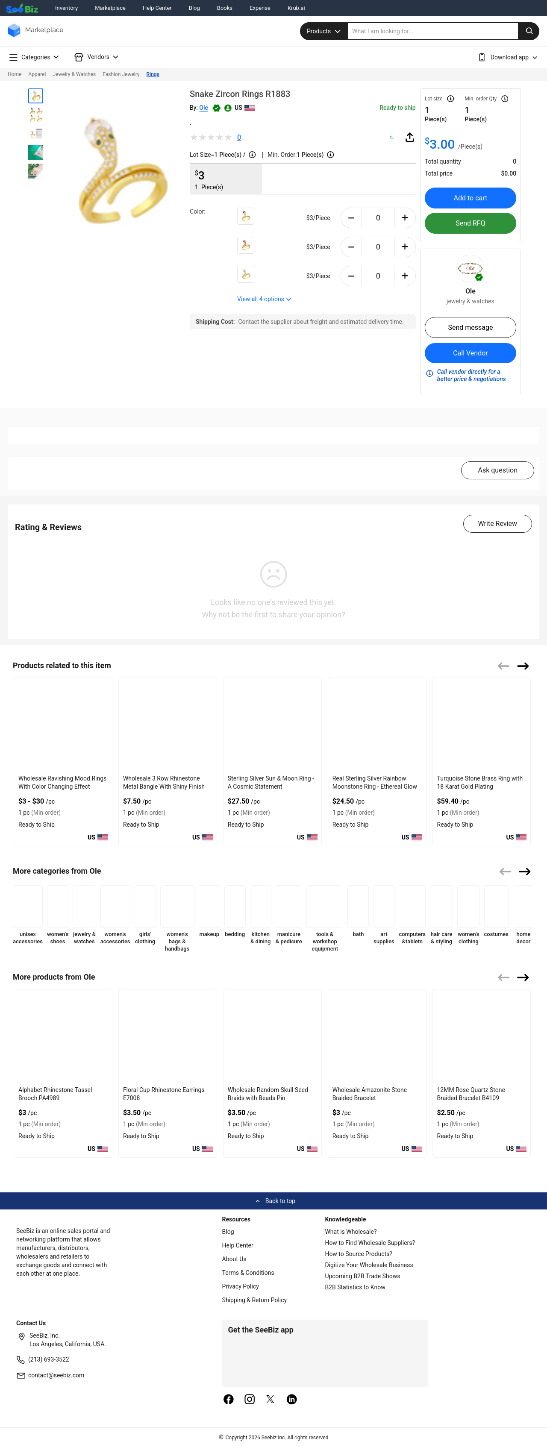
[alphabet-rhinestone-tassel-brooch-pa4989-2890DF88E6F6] (63, 1036)
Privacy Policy (240, 1286)
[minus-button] (351, 218)
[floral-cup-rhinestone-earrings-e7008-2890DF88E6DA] (168, 1036)
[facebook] (228, 1400)
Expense (260, 8)
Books (224, 8)
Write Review (497, 524)
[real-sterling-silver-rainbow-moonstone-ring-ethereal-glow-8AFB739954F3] (377, 725)
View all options (264, 299)
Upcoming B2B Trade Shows (362, 1276)
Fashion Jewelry (121, 74)
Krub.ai (296, 8)
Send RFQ (470, 223)
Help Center (157, 8)
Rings (153, 74)
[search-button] (528, 31)
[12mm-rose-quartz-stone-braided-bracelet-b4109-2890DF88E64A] (482, 1036)
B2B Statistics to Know (355, 1287)
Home (14, 74)
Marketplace (110, 8)
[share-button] (410, 137)
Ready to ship (397, 107)
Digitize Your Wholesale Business (369, 1265)
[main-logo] (35, 36)
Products (325, 31)
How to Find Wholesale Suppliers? (370, 1242)
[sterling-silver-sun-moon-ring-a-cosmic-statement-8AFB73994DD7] (272, 725)
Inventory (66, 8)
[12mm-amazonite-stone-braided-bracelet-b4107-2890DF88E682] (377, 1036)
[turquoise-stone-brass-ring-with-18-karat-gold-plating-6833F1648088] (482, 725)
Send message (470, 327)
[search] (443, 31)
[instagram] (249, 1400)
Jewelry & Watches (74, 74)
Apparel (37, 74)
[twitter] (270, 1400)
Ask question (498, 470)
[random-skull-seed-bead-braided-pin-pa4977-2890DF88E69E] (272, 1036)
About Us (234, 1259)
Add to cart (471, 198)
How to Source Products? (358, 1253)
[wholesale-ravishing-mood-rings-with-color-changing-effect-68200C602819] (63, 725)
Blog (194, 8)
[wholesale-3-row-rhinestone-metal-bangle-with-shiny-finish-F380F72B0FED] (168, 725)
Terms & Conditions (248, 1272)
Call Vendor (470, 353)
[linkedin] (291, 1400)
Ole (203, 107)
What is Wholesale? (350, 1231)
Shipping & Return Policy (254, 1300)
